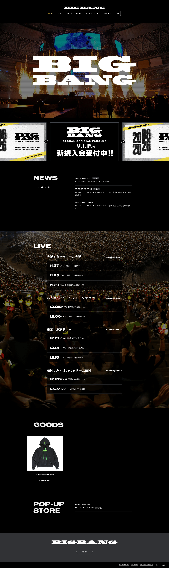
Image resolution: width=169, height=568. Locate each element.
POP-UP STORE (92, 13)
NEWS (60, 13)
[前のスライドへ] (46, 142)
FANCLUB (107, 13)
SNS (118, 13)
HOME (51, 13)
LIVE (68, 13)
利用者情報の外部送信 (146, 564)
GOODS (78, 13)
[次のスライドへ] (123, 142)
